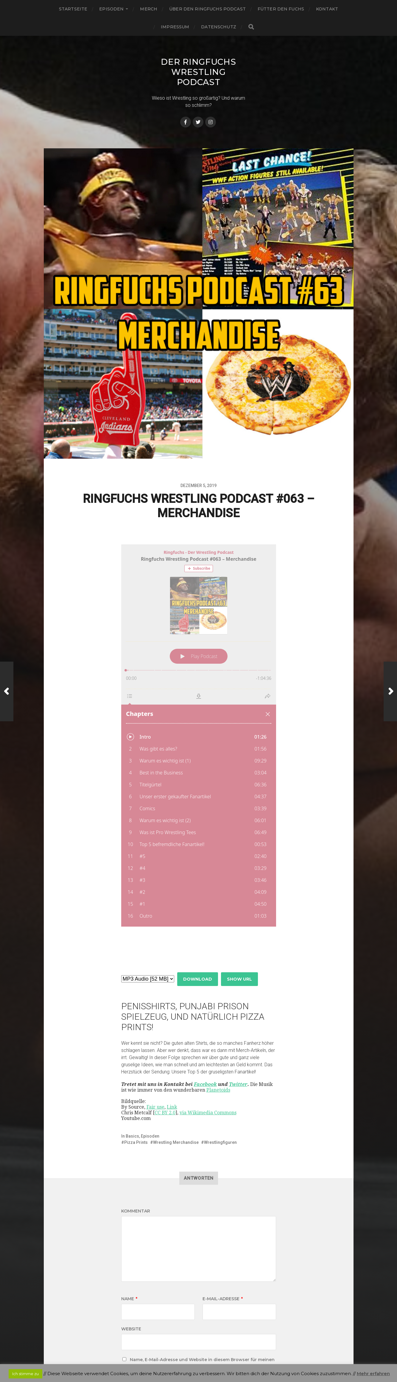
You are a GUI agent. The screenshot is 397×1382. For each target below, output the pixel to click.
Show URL (239, 934)
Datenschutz (218, 27)
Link (172, 1062)
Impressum (175, 27)
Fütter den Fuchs (281, 9)
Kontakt (327, 9)
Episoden (111, 9)
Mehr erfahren (373, 1373)
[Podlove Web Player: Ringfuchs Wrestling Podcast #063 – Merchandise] (198, 735)
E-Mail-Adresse (223, 1254)
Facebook (205, 1040)
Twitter (238, 1040)
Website (131, 1284)
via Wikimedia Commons (208, 1068)
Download (197, 934)
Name (129, 1254)
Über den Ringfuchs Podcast (207, 9)
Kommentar (135, 1166)
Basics (132, 1091)
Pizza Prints (136, 1098)
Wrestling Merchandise (176, 1098)
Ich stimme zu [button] (25, 1373)
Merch (148, 9)
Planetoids (218, 1045)
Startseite (73, 9)
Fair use (155, 1062)
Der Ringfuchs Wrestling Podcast (198, 72)
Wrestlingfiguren (220, 1098)
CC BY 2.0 (165, 1068)
